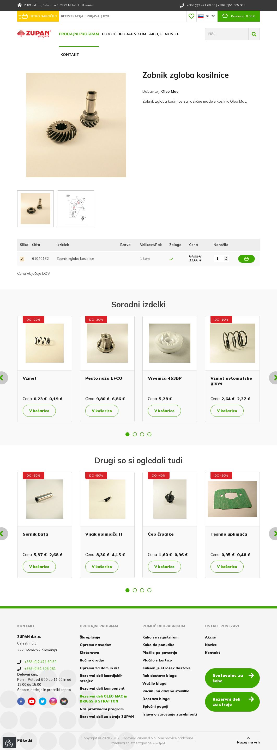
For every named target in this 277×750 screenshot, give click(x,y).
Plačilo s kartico (157, 660)
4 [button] (149, 434)
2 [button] (134, 434)
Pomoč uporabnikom (124, 34)
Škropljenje (90, 637)
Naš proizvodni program (102, 709)
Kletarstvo (89, 653)
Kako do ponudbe (158, 645)
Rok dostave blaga (159, 675)
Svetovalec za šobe (233, 677)
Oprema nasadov (95, 645)
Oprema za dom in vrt (99, 668)
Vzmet (30, 378)
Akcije (155, 34)
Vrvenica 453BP (165, 378)
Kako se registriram (160, 637)
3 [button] (142, 434)
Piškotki (24, 740)
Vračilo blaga (154, 683)
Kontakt (70, 54)
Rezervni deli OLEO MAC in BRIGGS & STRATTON (103, 699)
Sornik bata (35, 534)
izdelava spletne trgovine (131, 743)
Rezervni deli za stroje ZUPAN (107, 716)
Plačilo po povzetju (159, 653)
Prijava (93, 16)
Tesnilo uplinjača (228, 534)
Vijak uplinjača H (103, 534)
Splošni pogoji (155, 706)
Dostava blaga (156, 699)
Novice (172, 34)
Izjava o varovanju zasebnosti (169, 714)
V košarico (39, 410)
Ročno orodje (92, 660)
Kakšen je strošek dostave (166, 668)
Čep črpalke (161, 534)
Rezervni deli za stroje (233, 701)
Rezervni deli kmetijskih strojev (101, 678)
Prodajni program (79, 34)
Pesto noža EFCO (103, 378)
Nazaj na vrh (248, 740)
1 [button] (127, 434)
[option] (44, 369)
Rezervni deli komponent (102, 688)
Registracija (72, 16)
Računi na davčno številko (165, 691)
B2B (106, 16)
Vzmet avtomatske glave (231, 381)
